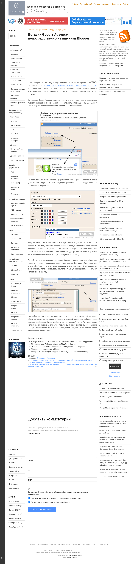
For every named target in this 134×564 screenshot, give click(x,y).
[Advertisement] (62, 60)
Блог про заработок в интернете (46, 6)
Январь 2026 (14, 510)
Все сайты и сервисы (17, 199)
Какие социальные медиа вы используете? (81, 364)
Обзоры (13, 297)
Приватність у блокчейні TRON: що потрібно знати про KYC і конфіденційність (113, 282)
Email (31, 470)
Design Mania (104, 408)
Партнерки (14, 54)
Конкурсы (14, 274)
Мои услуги (106, 4)
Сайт (30, 480)
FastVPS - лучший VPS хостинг (111, 388)
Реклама (97, 4)
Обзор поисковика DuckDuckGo (111, 239)
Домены (13, 145)
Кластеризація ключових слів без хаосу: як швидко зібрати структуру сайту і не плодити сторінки (113, 462)
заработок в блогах (43, 362)
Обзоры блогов (16, 270)
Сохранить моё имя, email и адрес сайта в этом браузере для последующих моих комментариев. (58, 493)
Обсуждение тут (115, 376)
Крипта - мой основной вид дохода (114, 350)
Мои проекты (15, 301)
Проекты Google (16, 214)
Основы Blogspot (58, 362)
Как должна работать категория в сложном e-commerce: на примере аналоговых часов (113, 423)
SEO (12, 172)
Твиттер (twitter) (16, 225)
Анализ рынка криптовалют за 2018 (113, 192)
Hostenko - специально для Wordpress (114, 393)
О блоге (75, 4)
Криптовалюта (16, 58)
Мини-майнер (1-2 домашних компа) (115, 345)
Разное (11, 279)
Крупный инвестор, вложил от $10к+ (115, 315)
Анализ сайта (15, 239)
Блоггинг (13, 266)
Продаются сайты (16, 467)
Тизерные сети (16, 85)
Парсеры (14, 243)
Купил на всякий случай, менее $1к (114, 326)
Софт (11, 230)
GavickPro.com (71, 557)
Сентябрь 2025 (14, 527)
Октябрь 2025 (14, 523)
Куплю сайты (116, 4)
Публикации (13, 484)
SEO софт (14, 234)
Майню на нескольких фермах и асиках (116, 341)
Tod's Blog (17, 8)
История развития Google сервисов (113, 197)
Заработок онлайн (16, 50)
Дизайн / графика (17, 156)
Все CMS (14, 134)
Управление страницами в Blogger (45, 349)
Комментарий (34, 434)
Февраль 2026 (14, 506)
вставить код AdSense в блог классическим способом (70, 85)
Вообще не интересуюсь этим (112, 361)
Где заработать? (86, 4)
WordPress (14, 117)
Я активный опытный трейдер (112, 330)
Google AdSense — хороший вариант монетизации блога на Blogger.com (62, 342)
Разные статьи (16, 330)
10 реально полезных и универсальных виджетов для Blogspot (58, 347)
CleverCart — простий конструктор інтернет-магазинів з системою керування (113, 291)
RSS (110, 66)
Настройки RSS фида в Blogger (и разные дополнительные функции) (60, 352)
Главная (31, 30)
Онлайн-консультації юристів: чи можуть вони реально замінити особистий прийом (112, 439)
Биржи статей (15, 80)
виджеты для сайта (67, 360)
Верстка (13, 121)
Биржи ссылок (16, 76)
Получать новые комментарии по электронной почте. (49, 502)
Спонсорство (14, 488)
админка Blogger (51, 360)
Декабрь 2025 (14, 514)
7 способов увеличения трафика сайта (114, 188)
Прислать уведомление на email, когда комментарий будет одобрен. (54, 498)
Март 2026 (13, 501)
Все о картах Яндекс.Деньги (110, 235)
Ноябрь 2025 (14, 518)
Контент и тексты (17, 160)
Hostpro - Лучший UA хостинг (110, 397)
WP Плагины (15, 125)
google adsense (38, 360)
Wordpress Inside (106, 401)
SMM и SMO (15, 183)
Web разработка (42, 30)
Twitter (121, 66)
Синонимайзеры (16, 254)
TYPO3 (13, 130)
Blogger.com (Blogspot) (58, 30)
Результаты (115, 372)
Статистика (14, 194)
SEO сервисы (15, 210)
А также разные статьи (115, 476)
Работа (125, 4)
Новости (13, 312)
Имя (30, 461)
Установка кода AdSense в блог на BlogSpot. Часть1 (53, 344)
